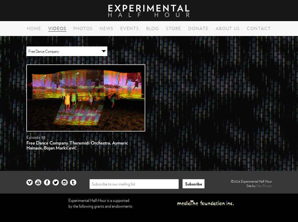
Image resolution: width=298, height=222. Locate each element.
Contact (259, 28)
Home (34, 28)
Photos (83, 28)
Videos (57, 28)
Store (173, 28)
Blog (152, 28)
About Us (228, 28)
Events (129, 28)
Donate (198, 28)
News (106, 28)
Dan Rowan (264, 185)
